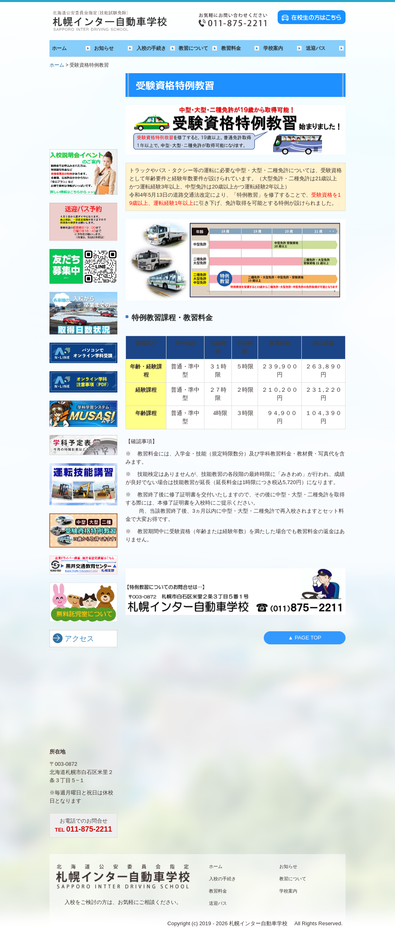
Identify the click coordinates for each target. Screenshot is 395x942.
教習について (193, 48)
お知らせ (104, 48)
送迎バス (315, 48)
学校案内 (273, 48)
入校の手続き (151, 48)
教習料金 (231, 48)
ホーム (59, 48)
